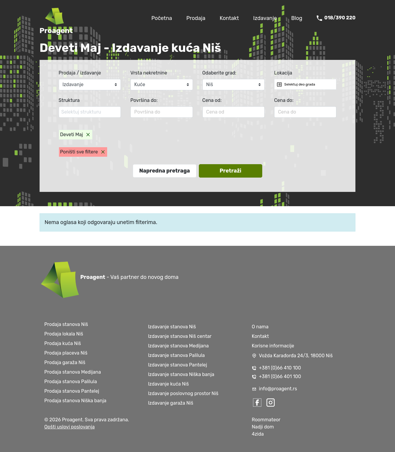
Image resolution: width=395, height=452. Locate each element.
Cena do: (283, 100)
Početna (161, 18)
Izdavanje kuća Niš (168, 384)
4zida (258, 434)
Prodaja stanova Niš (66, 324)
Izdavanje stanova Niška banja (181, 374)
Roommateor (266, 420)
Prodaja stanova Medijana (72, 372)
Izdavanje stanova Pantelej (177, 365)
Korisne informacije (273, 346)
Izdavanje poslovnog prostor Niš (183, 393)
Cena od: (212, 100)
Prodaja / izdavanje (80, 73)
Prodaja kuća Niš (62, 343)
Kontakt (229, 18)
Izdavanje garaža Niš (170, 403)
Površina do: (143, 100)
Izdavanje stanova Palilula (176, 355)
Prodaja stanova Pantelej (71, 391)
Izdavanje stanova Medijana (178, 346)
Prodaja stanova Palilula (70, 381)
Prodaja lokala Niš (63, 334)
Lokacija (283, 73)
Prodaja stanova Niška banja (75, 400)
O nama (260, 327)
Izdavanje (265, 18)
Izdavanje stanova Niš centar (179, 336)
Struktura (69, 100)
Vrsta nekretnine (148, 73)
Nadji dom (263, 427)
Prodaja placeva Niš (66, 353)
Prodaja (195, 18)
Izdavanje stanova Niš (172, 327)
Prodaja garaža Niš (64, 362)
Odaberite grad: (219, 73)
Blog (296, 18)
